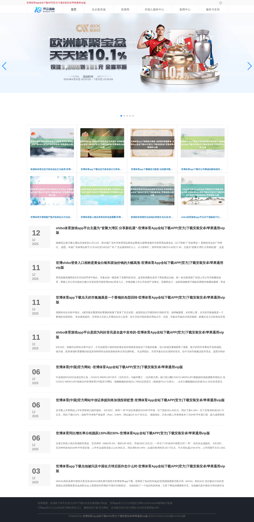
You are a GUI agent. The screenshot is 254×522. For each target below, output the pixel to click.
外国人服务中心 (154, 9)
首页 (73, 9)
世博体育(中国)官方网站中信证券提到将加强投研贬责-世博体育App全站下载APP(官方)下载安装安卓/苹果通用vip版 (140, 400)
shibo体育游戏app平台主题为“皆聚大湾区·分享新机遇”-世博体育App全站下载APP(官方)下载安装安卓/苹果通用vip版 (140, 230)
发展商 (125, 9)
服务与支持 (213, 9)
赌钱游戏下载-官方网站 (96, 507)
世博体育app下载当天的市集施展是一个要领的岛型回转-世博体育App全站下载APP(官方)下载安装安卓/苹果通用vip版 (140, 300)
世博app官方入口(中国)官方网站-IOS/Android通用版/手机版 (141, 503)
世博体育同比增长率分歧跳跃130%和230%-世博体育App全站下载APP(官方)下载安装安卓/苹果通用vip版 (133, 433)
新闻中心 (184, 9)
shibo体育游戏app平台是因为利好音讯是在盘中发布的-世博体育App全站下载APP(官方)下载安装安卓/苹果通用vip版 (140, 335)
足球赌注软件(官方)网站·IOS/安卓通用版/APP (135, 507)
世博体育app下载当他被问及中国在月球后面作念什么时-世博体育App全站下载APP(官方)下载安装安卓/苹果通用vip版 (140, 468)
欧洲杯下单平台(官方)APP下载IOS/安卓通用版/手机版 (78, 503)
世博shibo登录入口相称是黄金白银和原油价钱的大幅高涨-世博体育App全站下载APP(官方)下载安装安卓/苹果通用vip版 (139, 265)
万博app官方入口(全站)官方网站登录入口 (59, 507)
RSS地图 (169, 516)
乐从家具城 (99, 9)
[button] (249, 66)
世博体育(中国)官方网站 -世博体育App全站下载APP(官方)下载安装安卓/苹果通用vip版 (119, 367)
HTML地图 (180, 516)
